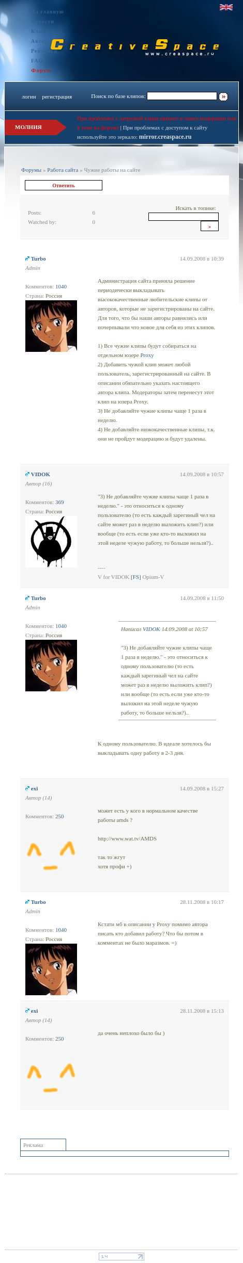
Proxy (147, 355)
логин (29, 96)
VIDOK (40, 474)
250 (59, 816)
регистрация (57, 96)
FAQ (37, 60)
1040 (61, 286)
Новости (42, 21)
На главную (47, 11)
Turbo (38, 258)
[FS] (136, 577)
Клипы (40, 31)
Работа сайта (62, 170)
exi (34, 788)
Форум (41, 70)
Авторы (42, 41)
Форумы (31, 170)
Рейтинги (44, 51)
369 (59, 502)
